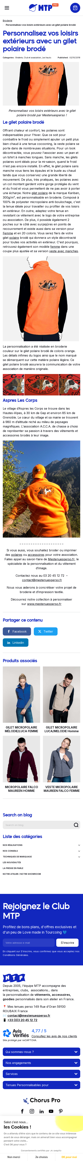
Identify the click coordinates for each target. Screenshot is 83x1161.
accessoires (36, 555)
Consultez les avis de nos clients (54, 1036)
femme (55, 246)
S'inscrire (67, 943)
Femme (8, 233)
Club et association (32, 57)
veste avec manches (63, 251)
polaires (16, 555)
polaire (14, 238)
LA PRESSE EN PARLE (13, 868)
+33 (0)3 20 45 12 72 (22, 1020)
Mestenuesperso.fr (61, 559)
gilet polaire (40, 193)
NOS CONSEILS (41, 851)
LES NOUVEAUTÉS (12, 862)
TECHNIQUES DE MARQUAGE (41, 857)
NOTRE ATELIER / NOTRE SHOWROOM (22, 874)
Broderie (7, 20)
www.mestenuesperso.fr (44, 604)
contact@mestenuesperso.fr (42, 580)
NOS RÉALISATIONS (41, 845)
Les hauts (46, 57)
